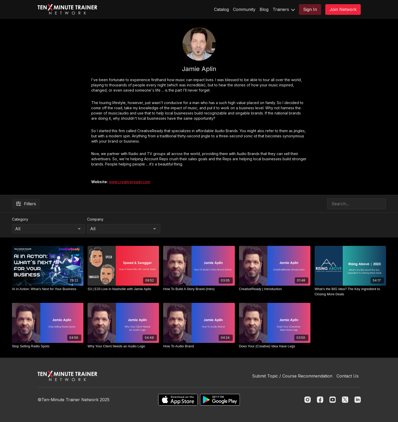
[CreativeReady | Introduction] (274, 289)
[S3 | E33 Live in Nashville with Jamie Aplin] (123, 289)
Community (244, 9)
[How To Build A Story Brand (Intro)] (199, 289)
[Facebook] (320, 400)
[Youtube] (332, 400)
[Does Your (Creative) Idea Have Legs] (274, 346)
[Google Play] (220, 400)
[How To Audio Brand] (199, 346)
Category (20, 219)
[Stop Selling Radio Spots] (47, 346)
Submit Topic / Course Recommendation (292, 376)
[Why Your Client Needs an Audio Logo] (123, 346)
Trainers (284, 9)
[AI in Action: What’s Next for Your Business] (47, 289)
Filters (26, 203)
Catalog (221, 9)
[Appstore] (178, 400)
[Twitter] (345, 400)
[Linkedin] (357, 400)
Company (95, 219)
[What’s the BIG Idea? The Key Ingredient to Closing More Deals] (350, 291)
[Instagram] (307, 400)
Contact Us (347, 376)
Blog (264, 9)
